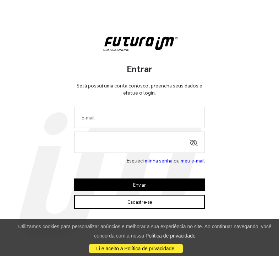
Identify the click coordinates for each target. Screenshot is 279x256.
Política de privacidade (171, 236)
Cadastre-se (139, 202)
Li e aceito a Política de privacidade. (136, 248)
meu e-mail (193, 160)
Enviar (139, 185)
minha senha (159, 160)
